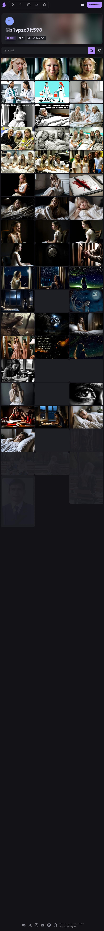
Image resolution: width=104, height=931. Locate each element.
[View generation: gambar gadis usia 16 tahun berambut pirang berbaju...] (52, 138)
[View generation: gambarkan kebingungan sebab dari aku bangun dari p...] (52, 115)
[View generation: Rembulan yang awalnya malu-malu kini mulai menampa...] (52, 324)
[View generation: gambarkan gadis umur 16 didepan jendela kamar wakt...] (52, 417)
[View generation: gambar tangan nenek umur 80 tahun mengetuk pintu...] (86, 254)
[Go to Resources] (45, 4)
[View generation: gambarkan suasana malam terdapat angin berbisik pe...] (52, 301)
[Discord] (83, 5)
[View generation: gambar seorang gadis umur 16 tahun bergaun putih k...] (18, 231)
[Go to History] (21, 4)
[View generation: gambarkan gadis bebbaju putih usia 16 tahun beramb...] (18, 370)
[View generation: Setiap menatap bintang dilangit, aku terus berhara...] (86, 347)
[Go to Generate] (13, 4)
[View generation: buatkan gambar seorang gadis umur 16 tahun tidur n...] (18, 440)
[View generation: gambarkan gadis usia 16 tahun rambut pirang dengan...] (18, 69)
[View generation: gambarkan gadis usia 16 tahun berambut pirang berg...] (86, 370)
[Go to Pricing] (37, 4)
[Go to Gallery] (29, 4)
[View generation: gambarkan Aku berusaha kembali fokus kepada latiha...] (18, 417)
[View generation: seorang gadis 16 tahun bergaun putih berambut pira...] (18, 278)
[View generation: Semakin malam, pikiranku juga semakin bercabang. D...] (52, 347)
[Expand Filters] (99, 50)
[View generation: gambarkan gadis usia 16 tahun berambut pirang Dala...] (52, 394)
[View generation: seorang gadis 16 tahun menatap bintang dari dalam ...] (52, 278)
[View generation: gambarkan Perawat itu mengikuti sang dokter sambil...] (52, 92)
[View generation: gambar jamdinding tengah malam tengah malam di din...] (52, 254)
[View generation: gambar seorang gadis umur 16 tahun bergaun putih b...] (18, 208)
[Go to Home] (4, 5)
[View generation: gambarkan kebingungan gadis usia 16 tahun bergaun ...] (86, 92)
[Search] (91, 50)
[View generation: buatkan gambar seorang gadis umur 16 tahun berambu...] (86, 417)
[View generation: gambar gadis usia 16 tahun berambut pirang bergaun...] (18, 185)
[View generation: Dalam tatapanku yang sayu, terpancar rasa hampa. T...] (86, 394)
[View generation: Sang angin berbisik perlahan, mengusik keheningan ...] (86, 301)
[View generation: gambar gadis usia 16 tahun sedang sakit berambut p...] (86, 115)
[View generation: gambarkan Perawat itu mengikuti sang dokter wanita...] (18, 92)
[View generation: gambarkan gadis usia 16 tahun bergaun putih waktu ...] (86, 324)
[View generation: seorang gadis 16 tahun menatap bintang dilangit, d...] (86, 278)
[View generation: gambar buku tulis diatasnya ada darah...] (86, 185)
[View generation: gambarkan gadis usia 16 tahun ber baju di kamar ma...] (18, 347)
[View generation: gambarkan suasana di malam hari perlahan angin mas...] (18, 301)
